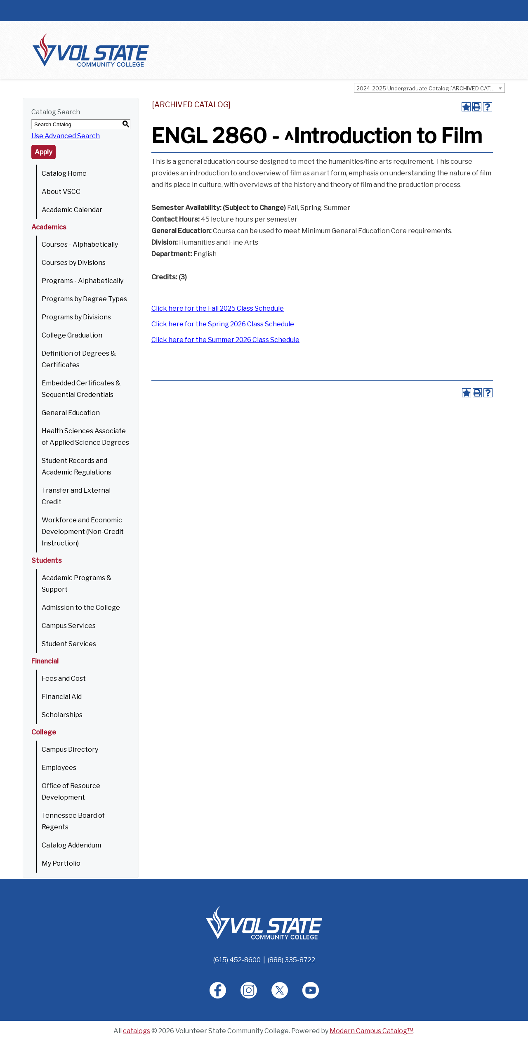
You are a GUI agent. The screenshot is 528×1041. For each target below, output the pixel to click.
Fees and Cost (64, 678)
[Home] (264, 922)
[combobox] (429, 88)
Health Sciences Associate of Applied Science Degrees (85, 436)
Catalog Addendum (71, 845)
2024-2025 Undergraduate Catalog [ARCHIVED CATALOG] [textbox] (430, 88)
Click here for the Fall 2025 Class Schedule (217, 308)
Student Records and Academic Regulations (76, 466)
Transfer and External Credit (76, 496)
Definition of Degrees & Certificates (79, 359)
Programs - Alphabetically (82, 281)
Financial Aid (62, 697)
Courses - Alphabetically (80, 244)
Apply (43, 152)
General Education (71, 413)
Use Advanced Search (65, 136)
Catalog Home (64, 173)
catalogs (136, 1031)
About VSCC (61, 192)
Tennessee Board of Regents (73, 821)
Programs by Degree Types (84, 299)
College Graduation (72, 335)
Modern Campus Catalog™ (371, 1031)
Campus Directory (70, 749)
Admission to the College (81, 607)
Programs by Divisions (76, 317)
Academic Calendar (72, 210)
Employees (59, 768)
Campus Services (69, 626)
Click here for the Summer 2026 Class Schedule (225, 340)
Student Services (69, 644)
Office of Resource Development (71, 791)
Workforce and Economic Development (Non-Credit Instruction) (83, 531)
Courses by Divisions (74, 263)
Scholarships (62, 715)
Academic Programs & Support (77, 583)
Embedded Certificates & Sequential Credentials (81, 389)
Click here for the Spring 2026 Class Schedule (222, 324)
